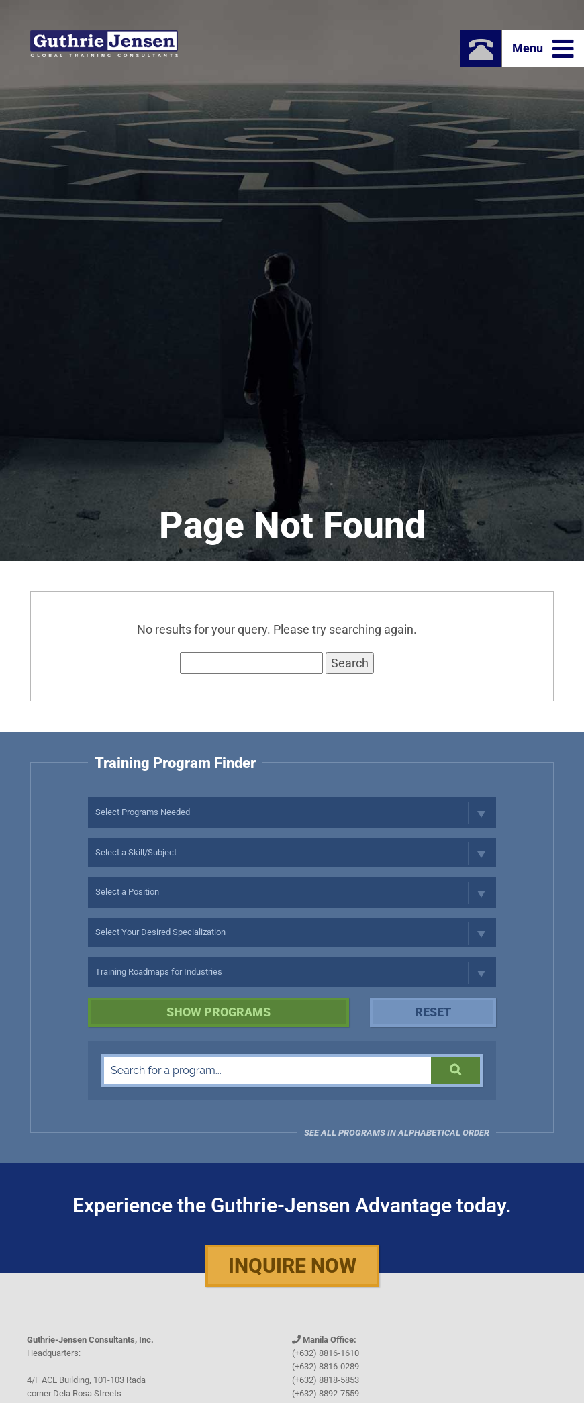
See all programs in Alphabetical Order (396, 1133)
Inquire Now (292, 1265)
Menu (543, 49)
